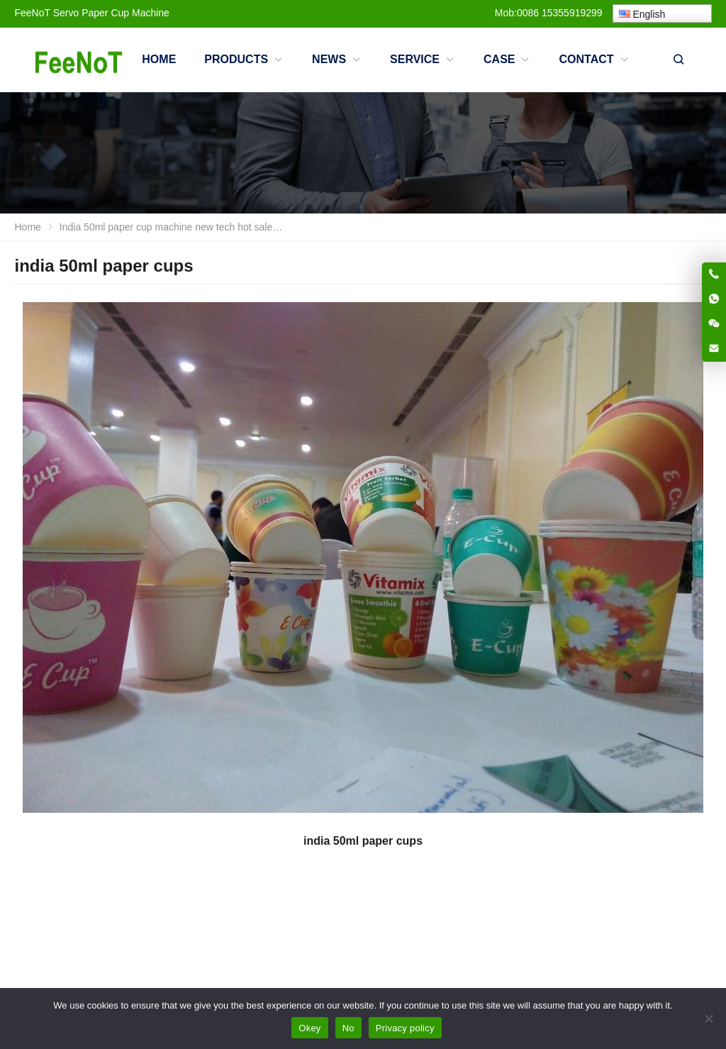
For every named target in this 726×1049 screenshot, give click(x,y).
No (348, 1028)
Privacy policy (405, 1028)
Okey (309, 1028)
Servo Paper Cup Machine (111, 12)
